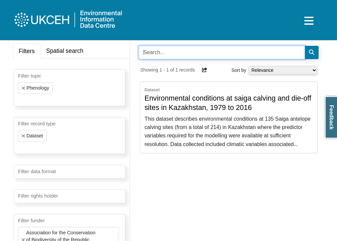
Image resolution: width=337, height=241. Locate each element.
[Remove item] (23, 88)
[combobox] (69, 87)
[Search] (312, 52)
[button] (205, 70)
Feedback (331, 117)
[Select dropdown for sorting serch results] (283, 70)
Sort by (238, 70)
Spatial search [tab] (65, 50)
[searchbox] (20, 100)
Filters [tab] (27, 51)
